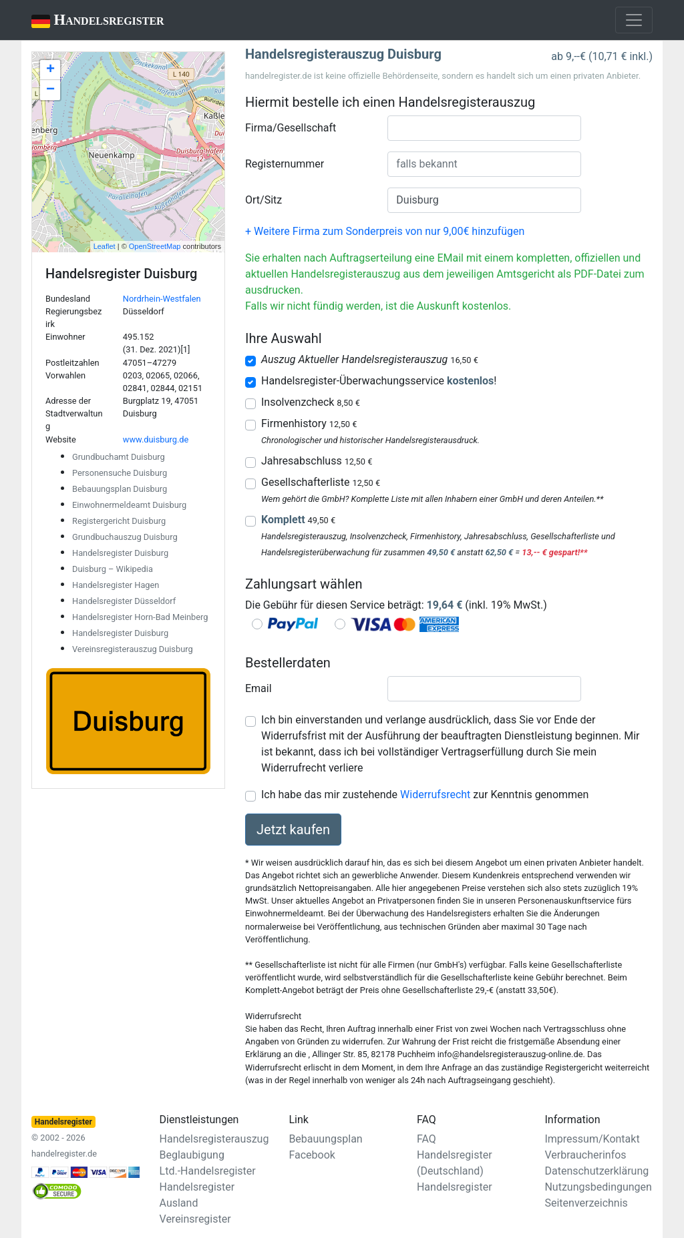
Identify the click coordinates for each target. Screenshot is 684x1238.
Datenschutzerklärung (596, 1171)
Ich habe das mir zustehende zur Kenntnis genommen (424, 794)
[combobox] (484, 128)
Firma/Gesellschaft (290, 127)
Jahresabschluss (316, 460)
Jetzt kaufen (293, 830)
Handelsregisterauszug (214, 1139)
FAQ (426, 1139)
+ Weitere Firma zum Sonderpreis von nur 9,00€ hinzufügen (384, 231)
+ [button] (50, 70)
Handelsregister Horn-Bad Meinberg (140, 617)
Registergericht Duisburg (119, 521)
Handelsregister (88, 21)
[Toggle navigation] (634, 20)
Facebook (312, 1155)
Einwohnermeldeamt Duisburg (129, 505)
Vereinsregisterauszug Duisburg (132, 649)
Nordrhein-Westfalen (162, 299)
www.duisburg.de (155, 439)
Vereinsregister (195, 1219)
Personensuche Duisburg (119, 473)
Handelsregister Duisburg (120, 553)
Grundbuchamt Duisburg (118, 457)
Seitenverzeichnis (585, 1203)
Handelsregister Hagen (115, 585)
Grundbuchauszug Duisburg (125, 537)
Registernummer (284, 164)
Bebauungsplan (325, 1139)
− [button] (50, 90)
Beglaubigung (192, 1155)
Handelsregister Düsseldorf (124, 601)
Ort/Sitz (263, 200)
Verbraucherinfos (585, 1155)
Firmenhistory (309, 423)
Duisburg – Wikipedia (112, 569)
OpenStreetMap (155, 246)
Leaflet (105, 246)
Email (258, 688)
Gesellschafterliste (320, 482)
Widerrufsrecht (435, 794)
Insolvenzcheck (310, 402)
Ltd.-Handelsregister (208, 1171)
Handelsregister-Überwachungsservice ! (378, 380)
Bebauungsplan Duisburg (119, 489)
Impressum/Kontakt (591, 1139)
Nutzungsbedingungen (597, 1187)
